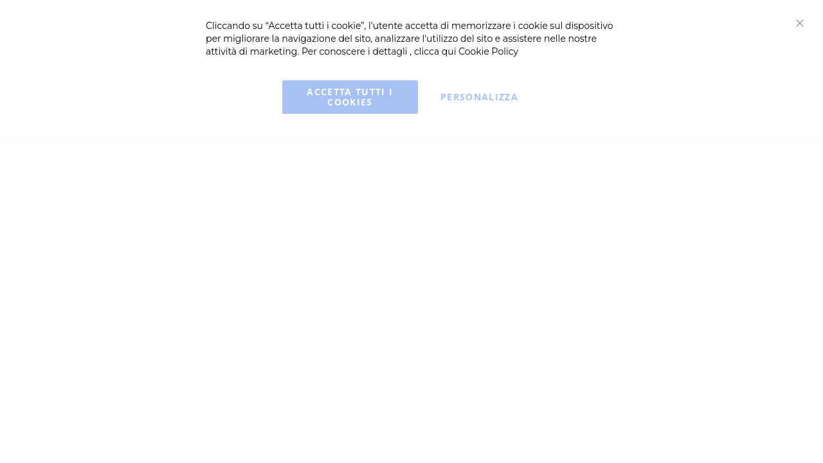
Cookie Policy (488, 51)
